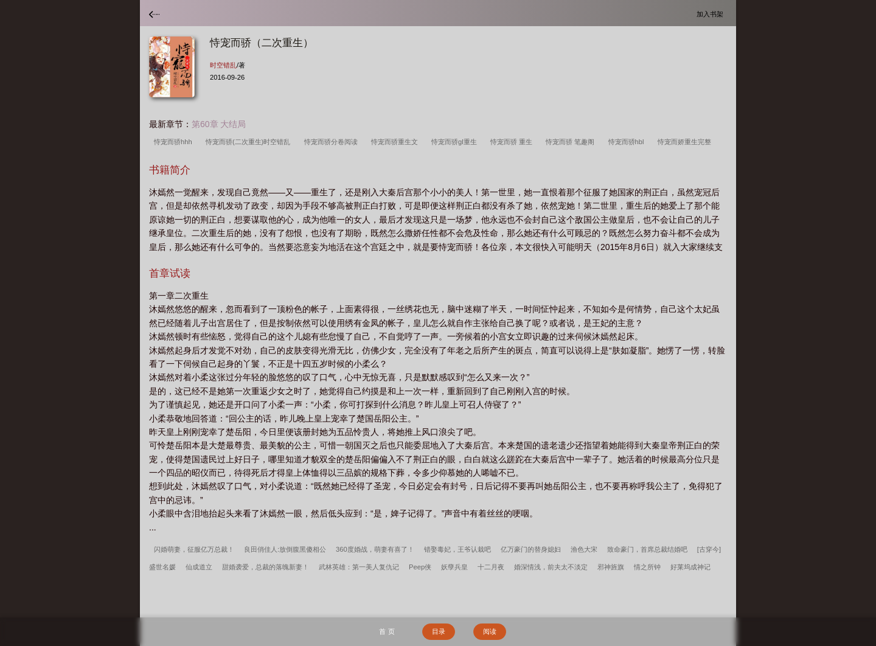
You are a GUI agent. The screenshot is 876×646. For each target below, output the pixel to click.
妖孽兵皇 (454, 567)
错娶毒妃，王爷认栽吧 (457, 549)
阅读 (489, 631)
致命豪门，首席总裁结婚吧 (647, 549)
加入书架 (712, 13)
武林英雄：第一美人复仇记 (359, 567)
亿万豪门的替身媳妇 (531, 549)
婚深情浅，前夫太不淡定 (551, 567)
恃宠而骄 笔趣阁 (572, 141)
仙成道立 (199, 567)
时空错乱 (223, 65)
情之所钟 (647, 567)
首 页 (386, 631)
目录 (438, 631)
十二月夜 (491, 567)
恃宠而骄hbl (628, 141)
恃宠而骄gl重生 (456, 141)
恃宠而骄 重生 (513, 141)
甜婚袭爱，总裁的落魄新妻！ (265, 567)
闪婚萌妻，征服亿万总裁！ (194, 549)
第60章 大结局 (219, 124)
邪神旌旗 (610, 567)
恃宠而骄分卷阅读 (332, 141)
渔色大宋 (584, 549)
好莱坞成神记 (690, 567)
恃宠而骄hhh (175, 141)
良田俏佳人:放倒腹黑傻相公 (285, 549)
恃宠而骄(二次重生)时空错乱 (250, 141)
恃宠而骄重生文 (396, 141)
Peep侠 (420, 567)
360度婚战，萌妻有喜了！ (375, 549)
